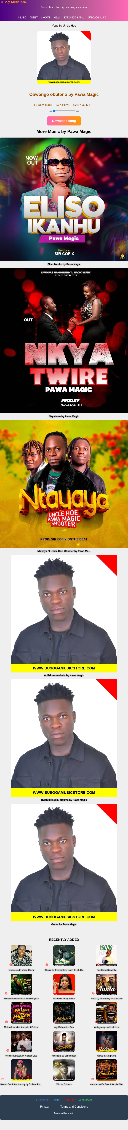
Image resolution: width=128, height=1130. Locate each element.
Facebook (42, 1099)
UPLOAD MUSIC (97, 17)
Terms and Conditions (74, 1106)
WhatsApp (85, 1099)
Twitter (56, 1099)
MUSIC (22, 17)
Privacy (44, 1106)
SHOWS (45, 17)
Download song (64, 121)
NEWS (57, 17)
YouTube (69, 1099)
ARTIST (34, 17)
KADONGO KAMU (74, 17)
